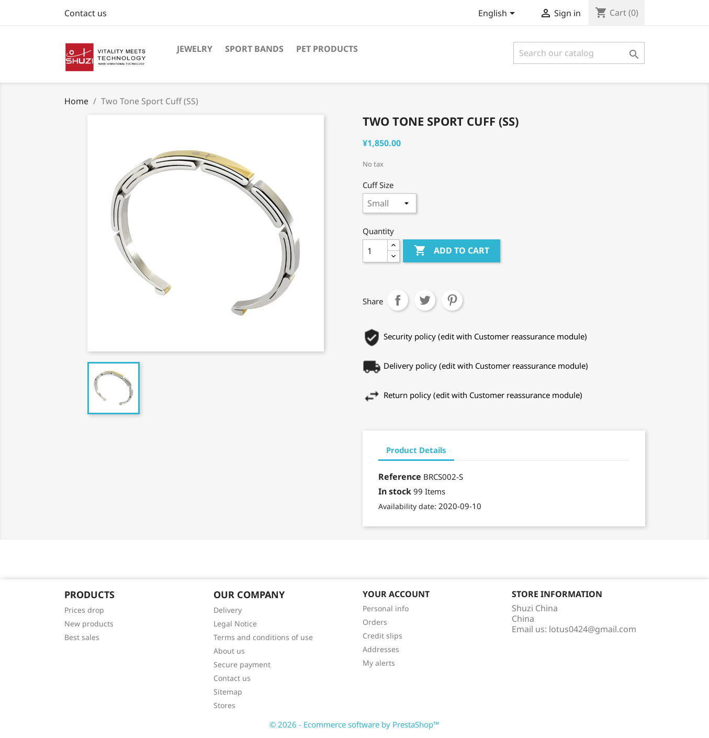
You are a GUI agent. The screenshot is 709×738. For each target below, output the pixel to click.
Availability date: (407, 506)
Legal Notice (235, 624)
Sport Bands (254, 48)
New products (89, 624)
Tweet (424, 300)
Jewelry (194, 48)
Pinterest (452, 300)
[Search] (579, 53)
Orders (375, 622)
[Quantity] (375, 250)
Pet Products (327, 48)
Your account (396, 594)
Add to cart (451, 251)
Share (397, 300)
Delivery (227, 610)
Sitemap (227, 692)
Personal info (386, 608)
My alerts (379, 663)
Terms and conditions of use (263, 637)
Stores (224, 705)
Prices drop (84, 610)
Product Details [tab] (416, 450)
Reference (399, 476)
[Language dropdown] (498, 14)
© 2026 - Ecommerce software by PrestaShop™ (354, 724)
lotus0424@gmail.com (592, 629)
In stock (394, 491)
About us (229, 651)
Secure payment (242, 664)
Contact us (85, 13)
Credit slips (382, 636)
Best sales (81, 637)
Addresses (381, 649)
